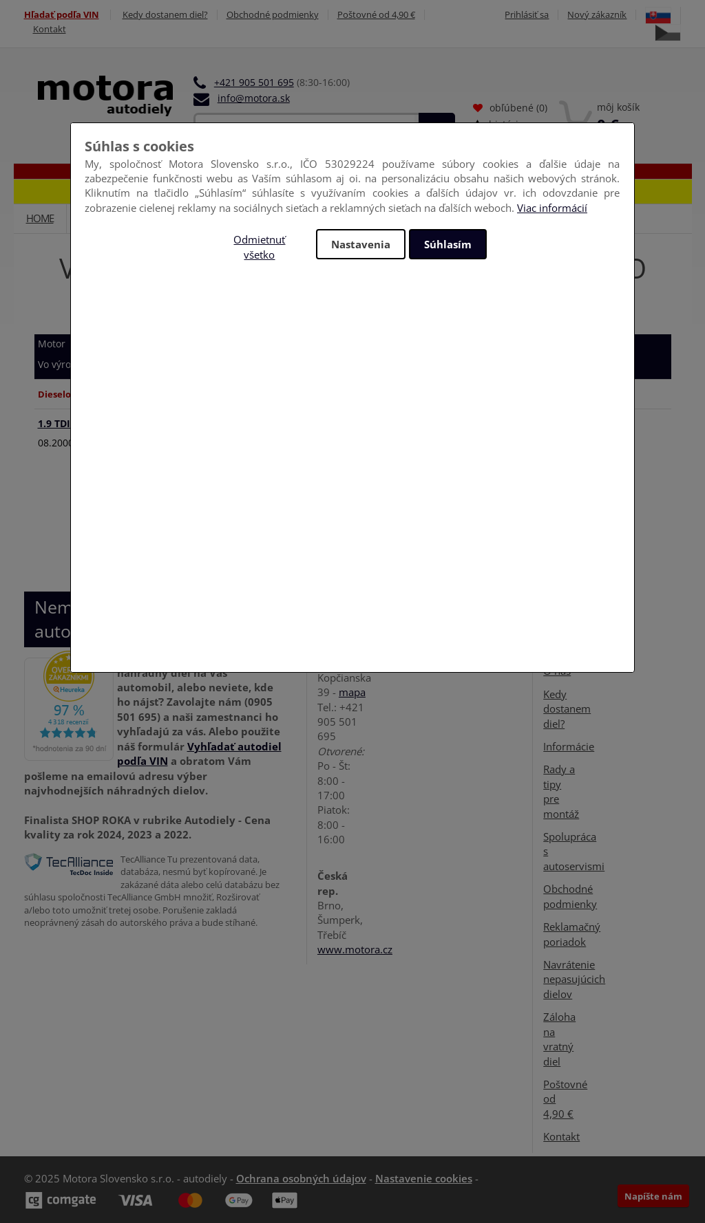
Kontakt (49, 29)
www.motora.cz (354, 949)
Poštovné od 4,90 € (376, 15)
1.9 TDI (67, 423)
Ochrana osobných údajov (301, 1178)
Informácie (568, 746)
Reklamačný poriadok (571, 934)
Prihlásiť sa (527, 15)
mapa (352, 692)
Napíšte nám (653, 1196)
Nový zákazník (597, 15)
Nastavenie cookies (423, 1178)
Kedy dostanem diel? (165, 15)
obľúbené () (510, 107)
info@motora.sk (254, 98)
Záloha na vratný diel (559, 1039)
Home (40, 218)
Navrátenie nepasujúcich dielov (574, 979)
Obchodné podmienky (273, 15)
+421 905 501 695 (254, 82)
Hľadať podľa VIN (61, 15)
